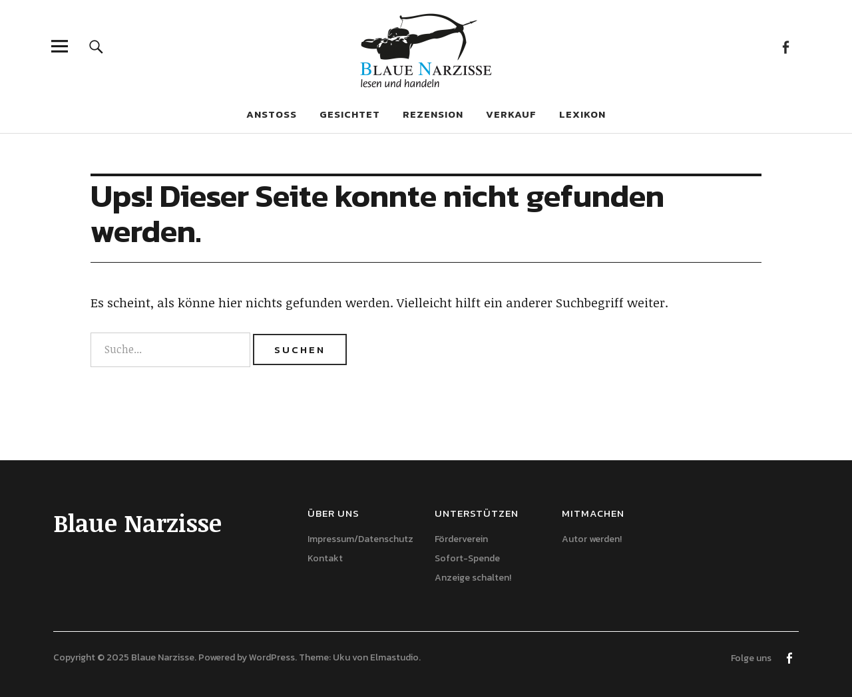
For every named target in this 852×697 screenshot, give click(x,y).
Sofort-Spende (467, 558)
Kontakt (325, 558)
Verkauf (511, 114)
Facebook (785, 46)
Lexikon (582, 114)
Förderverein (461, 539)
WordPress (272, 657)
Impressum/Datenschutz (360, 539)
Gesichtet (350, 114)
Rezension (433, 114)
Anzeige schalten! (473, 578)
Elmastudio (394, 657)
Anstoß (271, 114)
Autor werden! (592, 539)
